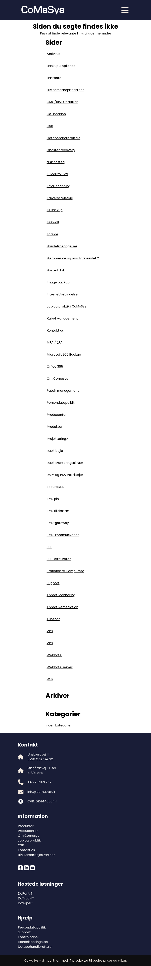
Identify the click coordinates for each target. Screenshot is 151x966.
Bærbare (54, 78)
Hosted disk (56, 270)
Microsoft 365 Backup (64, 354)
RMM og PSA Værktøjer (65, 474)
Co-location (56, 114)
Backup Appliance (61, 66)
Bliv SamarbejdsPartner (36, 855)
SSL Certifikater (59, 559)
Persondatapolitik (61, 402)
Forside (52, 234)
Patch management (63, 390)
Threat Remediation (62, 607)
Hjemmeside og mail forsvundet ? (73, 258)
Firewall (53, 222)
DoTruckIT (26, 898)
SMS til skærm (58, 511)
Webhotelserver (60, 667)
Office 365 (55, 366)
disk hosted (56, 162)
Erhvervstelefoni (60, 198)
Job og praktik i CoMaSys (66, 306)
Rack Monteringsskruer (65, 462)
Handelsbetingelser (62, 246)
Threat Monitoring (61, 595)
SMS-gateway (58, 523)
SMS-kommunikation (63, 535)
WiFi (50, 679)
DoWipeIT (25, 903)
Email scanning (58, 186)
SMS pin (53, 499)
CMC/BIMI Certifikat (62, 102)
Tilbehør (53, 619)
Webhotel (54, 655)
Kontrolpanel (28, 937)
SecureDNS (55, 487)
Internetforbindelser (63, 294)
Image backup (58, 282)
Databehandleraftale (63, 138)
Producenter (57, 414)
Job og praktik (29, 840)
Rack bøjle (55, 450)
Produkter (55, 426)
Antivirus (53, 54)
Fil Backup (55, 210)
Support (53, 583)
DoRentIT (25, 893)
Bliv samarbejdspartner (65, 90)
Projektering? (57, 438)
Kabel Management (62, 318)
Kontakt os (55, 330)
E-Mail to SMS (57, 174)
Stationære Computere (65, 571)
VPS (50, 631)
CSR (50, 126)
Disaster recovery (61, 150)
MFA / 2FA (55, 342)
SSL (49, 547)
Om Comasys (57, 378)
